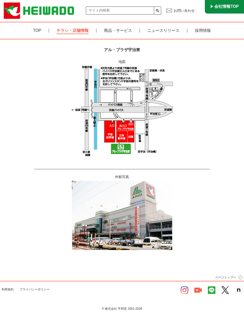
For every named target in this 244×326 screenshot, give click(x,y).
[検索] (120, 10)
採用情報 (203, 31)
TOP (37, 31)
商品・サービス (118, 31)
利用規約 (8, 289)
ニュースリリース (163, 31)
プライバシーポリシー (35, 289)
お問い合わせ (184, 11)
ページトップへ (225, 277)
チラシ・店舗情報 (72, 31)
